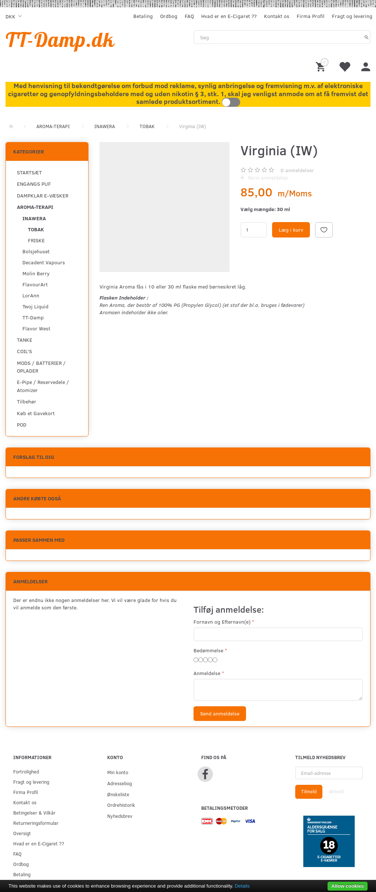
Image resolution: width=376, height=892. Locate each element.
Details (242, 886)
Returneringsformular (35, 823)
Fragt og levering (352, 15)
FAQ (189, 15)
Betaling (143, 15)
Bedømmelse (208, 650)
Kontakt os (276, 15)
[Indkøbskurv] (321, 66)
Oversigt (22, 833)
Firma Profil (311, 15)
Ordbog (168, 15)
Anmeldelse (207, 673)
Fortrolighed (26, 771)
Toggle (231, 102)
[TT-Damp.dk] (60, 39)
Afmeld (336, 791)
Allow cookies (347, 886)
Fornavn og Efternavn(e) (222, 621)
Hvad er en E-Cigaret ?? (229, 15)
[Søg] (367, 37)
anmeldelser (297, 170)
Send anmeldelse (219, 713)
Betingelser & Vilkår (34, 812)
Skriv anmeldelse (267, 177)
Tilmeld (309, 791)
